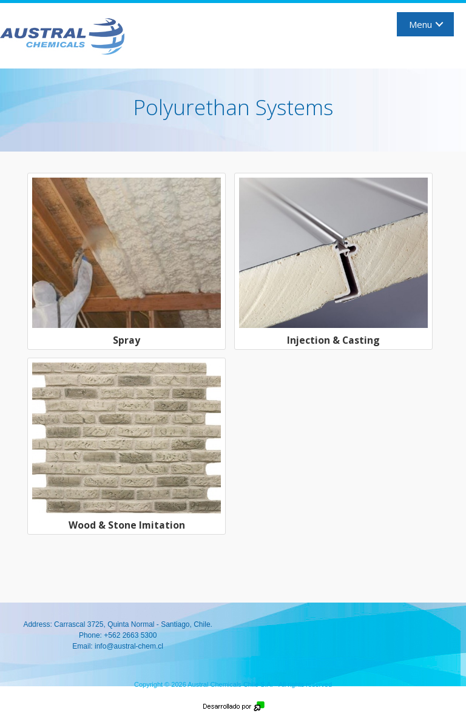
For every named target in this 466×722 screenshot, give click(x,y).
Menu (420, 24)
